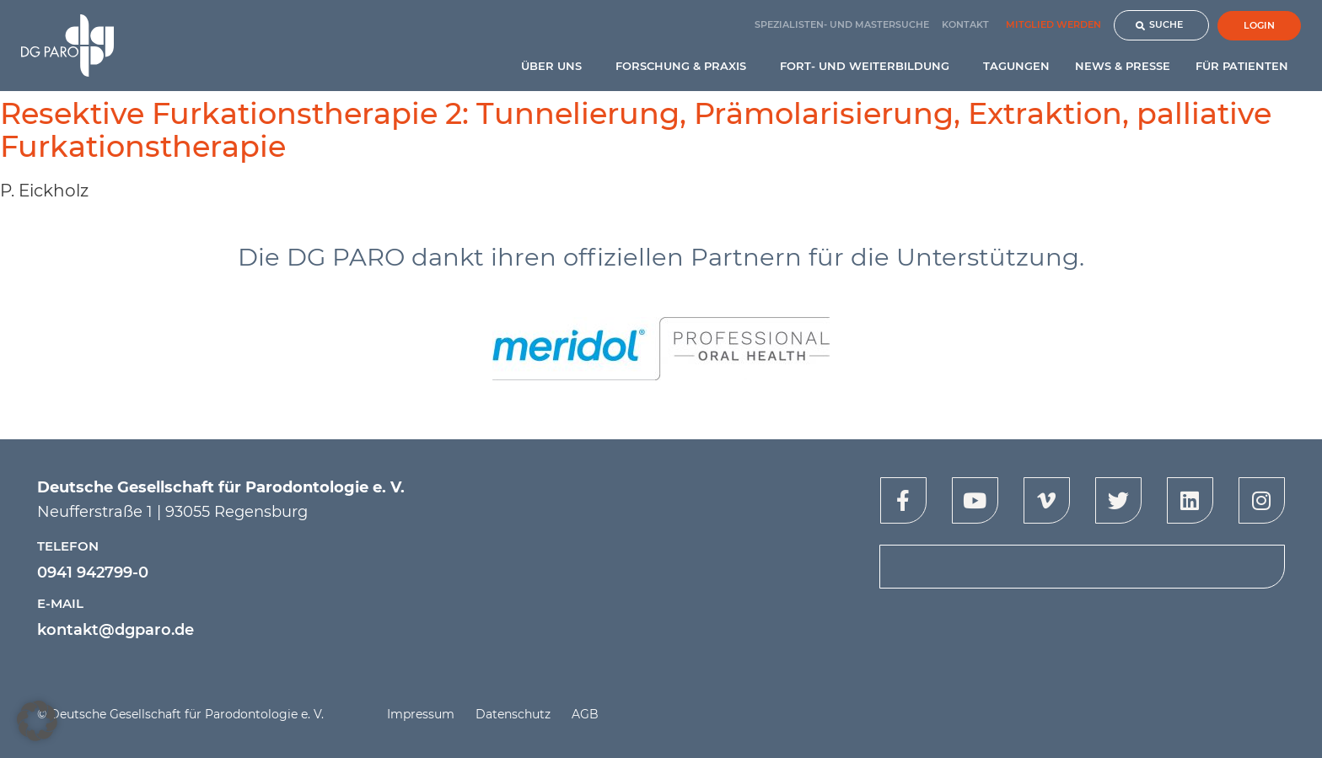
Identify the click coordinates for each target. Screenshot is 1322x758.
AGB (585, 714)
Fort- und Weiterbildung (869, 65)
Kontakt (965, 24)
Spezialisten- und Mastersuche (842, 24)
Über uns (555, 65)
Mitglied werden (1053, 24)
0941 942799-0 (92, 572)
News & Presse (1122, 66)
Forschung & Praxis (685, 65)
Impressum (420, 714)
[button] (37, 721)
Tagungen (1016, 66)
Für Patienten (1246, 65)
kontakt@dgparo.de (115, 630)
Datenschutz (513, 714)
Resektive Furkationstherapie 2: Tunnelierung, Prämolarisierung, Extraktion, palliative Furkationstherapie (635, 129)
